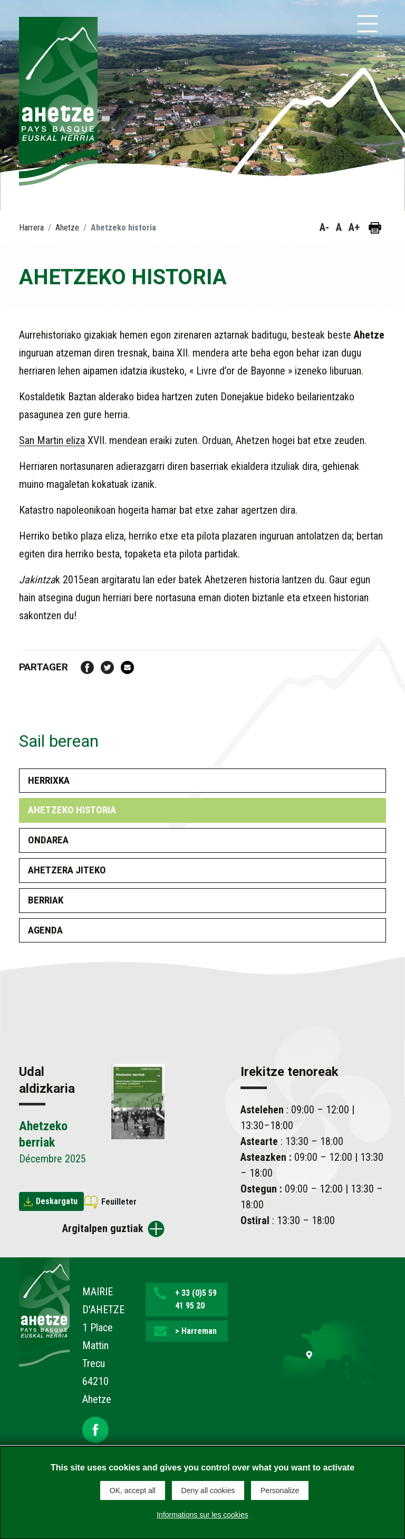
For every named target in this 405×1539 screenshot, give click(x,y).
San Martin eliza (52, 440)
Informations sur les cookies (202, 1515)
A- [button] (324, 227)
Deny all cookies (208, 1490)
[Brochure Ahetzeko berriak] (138, 1100)
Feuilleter (119, 1202)
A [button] (339, 227)
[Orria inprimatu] (375, 227)
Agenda (45, 930)
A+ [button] (354, 227)
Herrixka (49, 780)
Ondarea (48, 840)
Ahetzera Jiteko (67, 870)
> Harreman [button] (196, 1331)
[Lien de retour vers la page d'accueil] (44, 1311)
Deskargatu (57, 1201)
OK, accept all (133, 1490)
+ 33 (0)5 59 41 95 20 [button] (196, 1299)
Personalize (280, 1490)
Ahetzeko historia (72, 810)
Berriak (45, 900)
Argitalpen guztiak (102, 1228)
